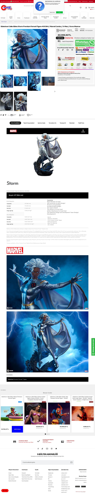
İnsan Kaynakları (25, 460)
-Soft (40, 491)
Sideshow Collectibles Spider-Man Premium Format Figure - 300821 (59, 377)
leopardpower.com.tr (65, 456)
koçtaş (49, 470)
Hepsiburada (50, 452)
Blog (80, 1)
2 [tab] (47, 414)
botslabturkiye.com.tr (65, 468)
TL (91, 7)
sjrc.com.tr (63, 458)
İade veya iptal (12, 458)
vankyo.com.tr (64, 452)
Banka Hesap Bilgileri (26, 454)
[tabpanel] (12, 394)
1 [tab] (45, 414)
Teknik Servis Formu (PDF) (27, 456)
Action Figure (11, 16)
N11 (48, 458)
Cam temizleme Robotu (74, 16)
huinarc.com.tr (64, 470)
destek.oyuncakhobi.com (71, 1)
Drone (18, 16)
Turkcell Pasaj (51, 466)
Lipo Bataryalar (84, 16)
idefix (49, 468)
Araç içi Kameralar (35, 16)
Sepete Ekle (17, 409)
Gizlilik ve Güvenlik (39, 456)
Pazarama (50, 464)
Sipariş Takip (11, 454)
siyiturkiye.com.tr (64, 464)
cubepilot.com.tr (64, 462)
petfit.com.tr (64, 472)
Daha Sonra (52, 12)
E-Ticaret (44, 491)
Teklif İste (60, 38)
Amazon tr (50, 456)
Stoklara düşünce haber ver (84, 38)
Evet (59, 12)
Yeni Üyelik (37, 452)
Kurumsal (91, 1)
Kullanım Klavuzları (12, 460)
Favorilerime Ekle (30, 95)
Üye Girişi (37, 454)
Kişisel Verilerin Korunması (27, 458)
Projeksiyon (26, 16)
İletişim (10, 452)
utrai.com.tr (63, 454)
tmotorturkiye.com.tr (65, 466)
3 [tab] (49, 414)
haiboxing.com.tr (64, 460)
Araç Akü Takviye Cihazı (45, 16)
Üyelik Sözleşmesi (38, 458)
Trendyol (50, 454)
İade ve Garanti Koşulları (14, 456)
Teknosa (50, 460)
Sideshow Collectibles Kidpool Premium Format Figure (12, 377)
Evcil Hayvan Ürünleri (56, 16)
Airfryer (64, 16)
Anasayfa (24, 452)
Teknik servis (85, 1)
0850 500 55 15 (14, 1)
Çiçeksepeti (50, 462)
